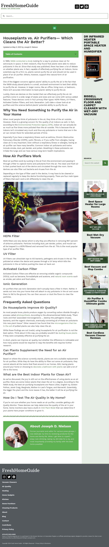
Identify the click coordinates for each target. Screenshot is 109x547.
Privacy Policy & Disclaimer (43, 543)
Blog (4, 516)
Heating (5, 491)
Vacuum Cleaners (9, 482)
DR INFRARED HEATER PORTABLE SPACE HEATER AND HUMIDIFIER (95, 44)
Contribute (6, 525)
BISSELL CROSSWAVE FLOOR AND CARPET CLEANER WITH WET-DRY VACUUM (95, 105)
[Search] (105, 163)
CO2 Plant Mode (48, 408)
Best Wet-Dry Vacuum (95, 236)
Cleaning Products (9, 508)
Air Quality (6, 486)
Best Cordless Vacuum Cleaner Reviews (95, 335)
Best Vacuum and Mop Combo (95, 268)
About (4, 512)
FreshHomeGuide (19, 5)
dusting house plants (68, 333)
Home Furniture (8, 504)
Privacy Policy (8, 529)
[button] (54, 28)
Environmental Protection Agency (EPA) (35, 125)
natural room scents (64, 276)
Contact (5, 521)
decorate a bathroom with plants (47, 367)
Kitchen (5, 499)
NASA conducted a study (21, 61)
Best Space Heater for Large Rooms (95, 204)
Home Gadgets (8, 495)
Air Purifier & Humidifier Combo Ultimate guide (95, 301)
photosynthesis (23, 315)
